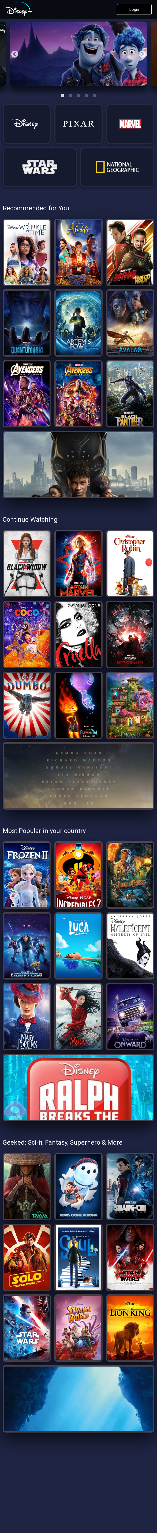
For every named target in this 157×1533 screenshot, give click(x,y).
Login (134, 9)
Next (141, 53)
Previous (13, 53)
